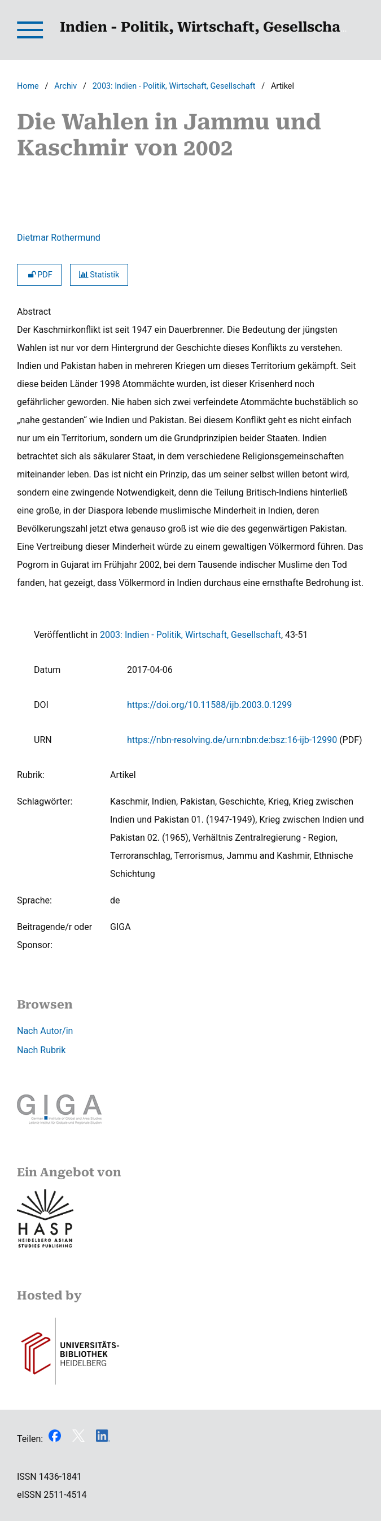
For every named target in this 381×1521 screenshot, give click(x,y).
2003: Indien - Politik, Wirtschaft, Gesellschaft (174, 86)
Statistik (99, 275)
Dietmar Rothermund (58, 237)
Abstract (34, 311)
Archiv (65, 86)
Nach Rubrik (41, 1050)
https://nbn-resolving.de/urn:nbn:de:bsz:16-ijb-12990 (232, 740)
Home (28, 86)
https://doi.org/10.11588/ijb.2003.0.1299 (209, 704)
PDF (39, 275)
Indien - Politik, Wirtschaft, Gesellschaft (206, 27)
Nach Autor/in (45, 1030)
